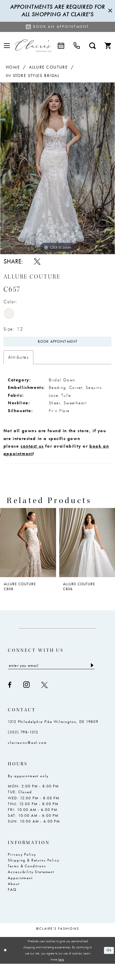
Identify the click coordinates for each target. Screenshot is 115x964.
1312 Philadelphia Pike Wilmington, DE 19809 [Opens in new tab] (53, 721)
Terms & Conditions (27, 866)
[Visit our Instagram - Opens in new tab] (26, 684)
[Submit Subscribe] (92, 665)
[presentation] (28, 542)
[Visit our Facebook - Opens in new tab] (10, 685)
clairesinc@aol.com (27, 742)
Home (13, 67)
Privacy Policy (22, 854)
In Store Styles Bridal (33, 75)
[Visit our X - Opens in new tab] (44, 685)
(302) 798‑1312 (23, 732)
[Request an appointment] (57, 27)
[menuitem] (6, 46)
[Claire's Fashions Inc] (33, 46)
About (13, 884)
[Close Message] (109, 11)
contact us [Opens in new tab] (32, 446)
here (61, 959)
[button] (6, 46)
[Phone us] (77, 46)
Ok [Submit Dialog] (109, 950)
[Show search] (92, 46)
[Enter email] (51, 665)
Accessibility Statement (31, 872)
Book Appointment (58, 341)
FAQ (12, 889)
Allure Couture (48, 67)
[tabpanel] (57, 168)
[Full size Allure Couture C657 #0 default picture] (57, 168)
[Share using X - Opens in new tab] (37, 261)
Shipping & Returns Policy (33, 860)
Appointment (20, 878)
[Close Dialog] (5, 951)
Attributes (18, 357)
